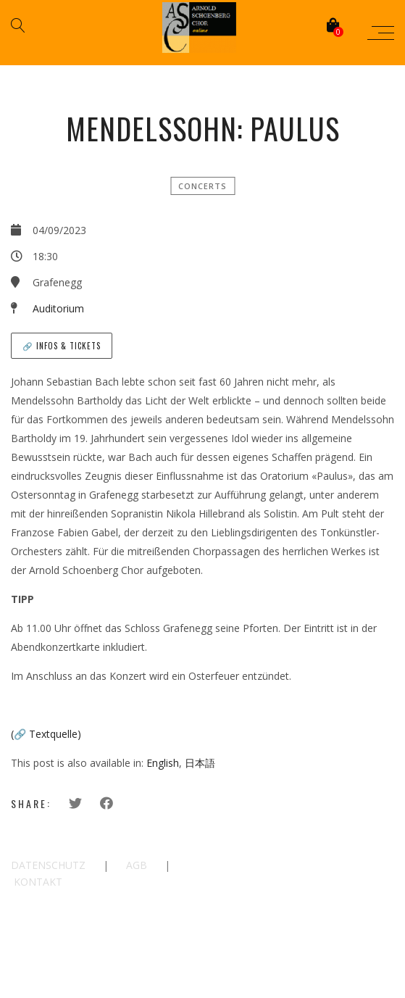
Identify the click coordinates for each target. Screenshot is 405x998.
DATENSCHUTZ (48, 865)
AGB (136, 865)
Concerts (202, 185)
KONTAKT (38, 882)
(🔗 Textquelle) (46, 734)
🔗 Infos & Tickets (61, 346)
